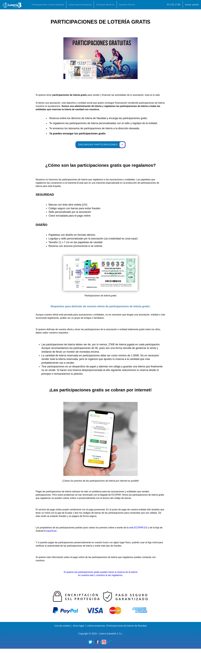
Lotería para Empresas (80, 4)
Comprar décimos (105, 4)
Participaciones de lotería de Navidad (126, 625)
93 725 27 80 (174, 4)
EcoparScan (50, 531)
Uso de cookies (62, 625)
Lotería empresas (96, 625)
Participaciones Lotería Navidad (48, 4)
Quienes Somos (127, 4)
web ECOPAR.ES (138, 527)
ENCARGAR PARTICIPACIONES (101, 144)
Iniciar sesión (192, 4)
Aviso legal (78, 625)
